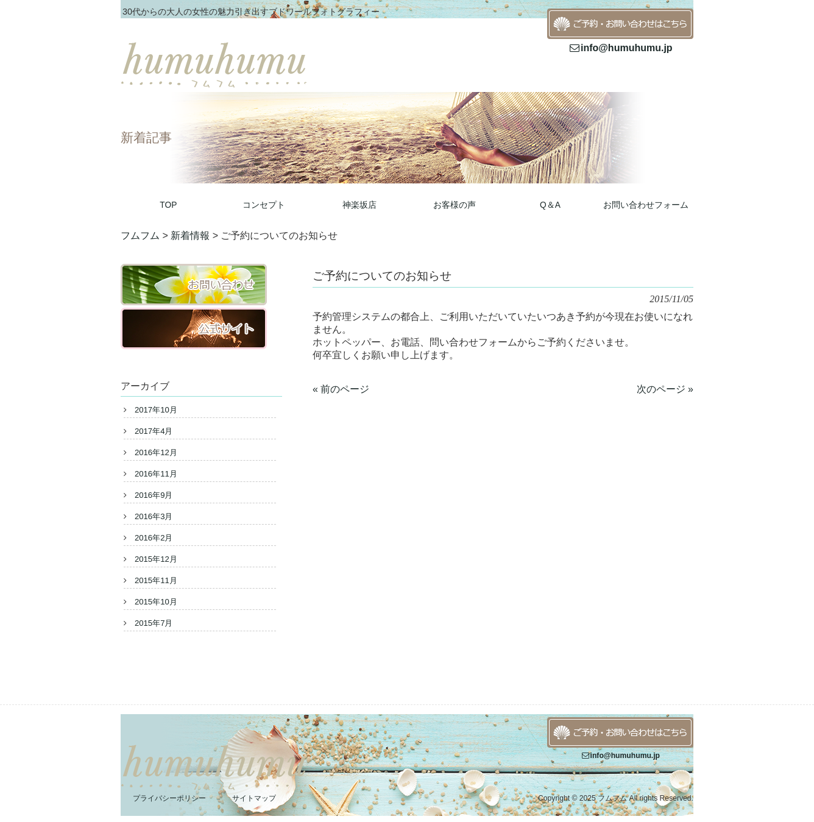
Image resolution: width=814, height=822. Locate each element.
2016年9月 (153, 495)
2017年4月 (153, 431)
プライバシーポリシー (169, 798)
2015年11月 (156, 580)
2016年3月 (153, 516)
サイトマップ (254, 798)
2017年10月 (156, 409)
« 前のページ (341, 389)
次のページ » (665, 389)
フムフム (140, 235)
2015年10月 (156, 601)
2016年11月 (156, 473)
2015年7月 (153, 623)
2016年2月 (153, 537)
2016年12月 (156, 452)
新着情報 (190, 235)
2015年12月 (156, 559)
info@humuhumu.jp (620, 48)
